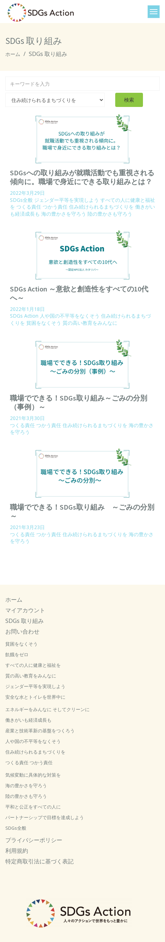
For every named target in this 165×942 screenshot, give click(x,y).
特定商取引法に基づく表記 (39, 861)
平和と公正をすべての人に (33, 807)
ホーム (12, 54)
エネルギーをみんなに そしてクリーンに (47, 709)
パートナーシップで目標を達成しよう (44, 817)
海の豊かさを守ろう (63, 213)
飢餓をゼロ (16, 654)
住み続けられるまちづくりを (101, 206)
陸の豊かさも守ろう (109, 213)
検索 (129, 99)
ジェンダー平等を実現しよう (66, 200)
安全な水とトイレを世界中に (35, 697)
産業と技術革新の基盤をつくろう (40, 730)
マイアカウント (25, 610)
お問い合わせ (22, 631)
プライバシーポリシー (33, 840)
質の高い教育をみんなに (90, 322)
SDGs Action (24, 315)
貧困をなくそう (43, 322)
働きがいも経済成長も (28, 720)
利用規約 (16, 851)
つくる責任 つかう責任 (42, 206)
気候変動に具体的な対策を (33, 775)
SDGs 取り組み (24, 621)
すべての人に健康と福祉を (33, 665)
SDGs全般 (21, 200)
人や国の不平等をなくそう (70, 315)
